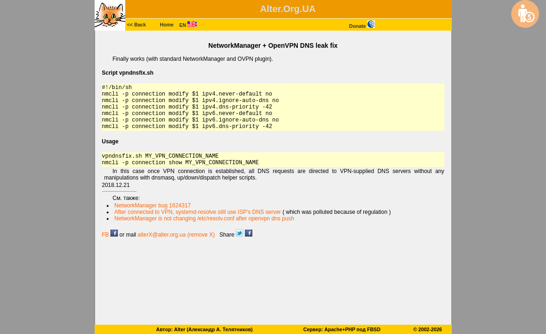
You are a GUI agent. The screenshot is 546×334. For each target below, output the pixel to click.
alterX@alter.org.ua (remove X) (176, 234)
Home (167, 24)
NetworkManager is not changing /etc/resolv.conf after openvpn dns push (204, 218)
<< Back (136, 24)
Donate (362, 26)
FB (110, 234)
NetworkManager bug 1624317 (153, 205)
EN (188, 25)
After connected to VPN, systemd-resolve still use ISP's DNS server (198, 212)
